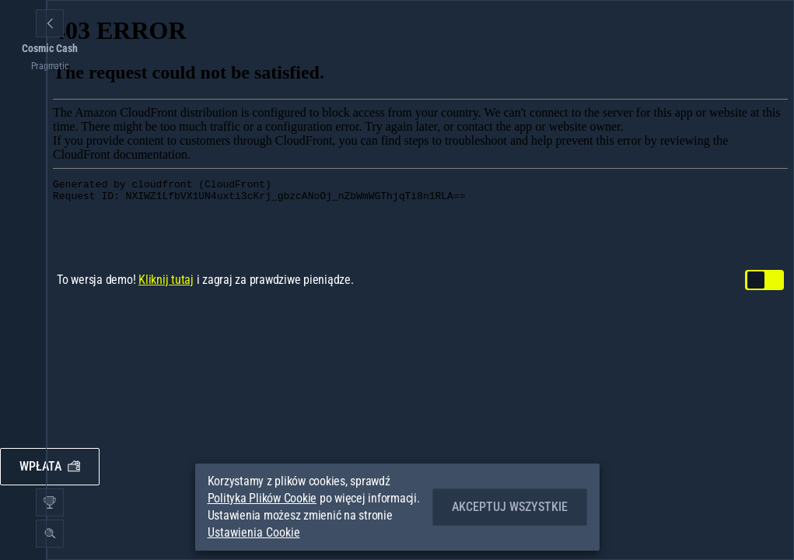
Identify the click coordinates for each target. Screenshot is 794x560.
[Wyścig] (50, 502)
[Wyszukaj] (50, 534)
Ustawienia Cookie (254, 533)
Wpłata (49, 466)
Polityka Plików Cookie (262, 498)
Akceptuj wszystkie (510, 506)
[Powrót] (50, 23)
